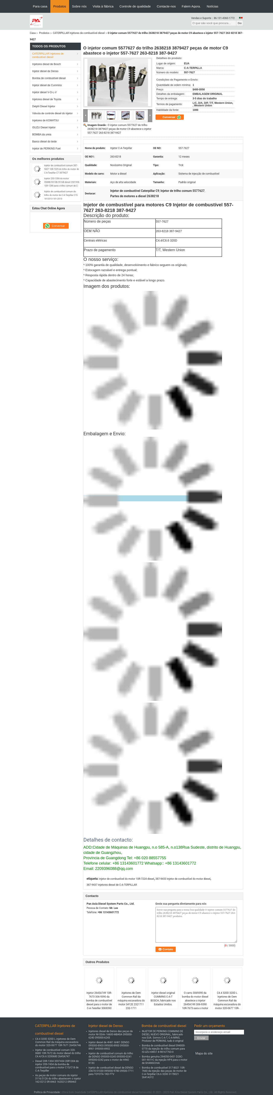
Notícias (212, 6)
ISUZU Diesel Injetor (43, 127)
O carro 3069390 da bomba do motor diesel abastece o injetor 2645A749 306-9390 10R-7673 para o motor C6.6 (195, 1002)
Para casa (40, 6)
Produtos (59, 6)
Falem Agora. (191, 6)
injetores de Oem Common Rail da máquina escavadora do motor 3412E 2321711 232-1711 (131, 1000)
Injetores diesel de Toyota (46, 99)
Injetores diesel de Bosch (46, 64)
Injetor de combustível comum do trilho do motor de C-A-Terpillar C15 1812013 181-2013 (60, 195)
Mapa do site (204, 1053)
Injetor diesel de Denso (45, 71)
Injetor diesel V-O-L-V (44, 92)
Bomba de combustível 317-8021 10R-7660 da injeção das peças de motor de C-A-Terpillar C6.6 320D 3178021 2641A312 (164, 1072)
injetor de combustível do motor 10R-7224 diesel (126, 878)
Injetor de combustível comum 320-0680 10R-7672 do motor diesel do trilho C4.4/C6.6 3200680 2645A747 (58, 1053)
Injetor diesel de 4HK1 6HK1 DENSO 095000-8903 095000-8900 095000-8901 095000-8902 (109, 1045)
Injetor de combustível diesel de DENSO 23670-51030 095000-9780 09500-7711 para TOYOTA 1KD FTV (111, 1071)
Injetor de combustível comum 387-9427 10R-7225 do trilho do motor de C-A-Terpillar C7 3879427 (61, 169)
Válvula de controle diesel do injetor (52, 113)
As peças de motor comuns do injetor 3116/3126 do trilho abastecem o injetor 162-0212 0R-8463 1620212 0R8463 (58, 1078)
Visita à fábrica (103, 6)
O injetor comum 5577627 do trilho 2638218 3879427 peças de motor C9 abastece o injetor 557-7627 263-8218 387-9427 (119, 129)
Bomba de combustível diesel (49, 78)
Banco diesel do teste (44, 141)
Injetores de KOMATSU (45, 120)
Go (240, 23)
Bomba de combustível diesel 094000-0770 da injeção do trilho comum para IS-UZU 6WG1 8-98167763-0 (163, 1048)
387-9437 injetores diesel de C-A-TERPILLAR (112, 884)
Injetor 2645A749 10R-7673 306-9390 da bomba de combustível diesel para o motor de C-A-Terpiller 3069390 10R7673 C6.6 (99, 1002)
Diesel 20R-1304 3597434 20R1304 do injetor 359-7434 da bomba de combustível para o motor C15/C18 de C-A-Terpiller (57, 1066)
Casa (33, 33)
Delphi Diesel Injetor (43, 106)
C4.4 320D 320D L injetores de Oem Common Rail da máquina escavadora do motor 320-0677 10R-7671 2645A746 (227, 1002)
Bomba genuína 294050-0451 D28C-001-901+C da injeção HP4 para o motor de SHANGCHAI (164, 1060)
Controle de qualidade (135, 6)
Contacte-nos (166, 6)
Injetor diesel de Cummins (47, 85)
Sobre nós (79, 6)
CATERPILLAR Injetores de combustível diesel (79, 33)
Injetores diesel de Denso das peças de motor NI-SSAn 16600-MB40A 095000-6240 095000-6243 (111, 1034)
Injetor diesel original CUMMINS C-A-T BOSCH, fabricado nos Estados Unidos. (163, 998)
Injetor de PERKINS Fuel (46, 148)
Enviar (201, 1038)
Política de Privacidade (47, 1092)
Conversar (172, 117)
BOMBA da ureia (41, 134)
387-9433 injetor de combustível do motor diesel (182, 878)
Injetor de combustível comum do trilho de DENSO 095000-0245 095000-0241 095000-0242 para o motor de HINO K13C (111, 1058)
